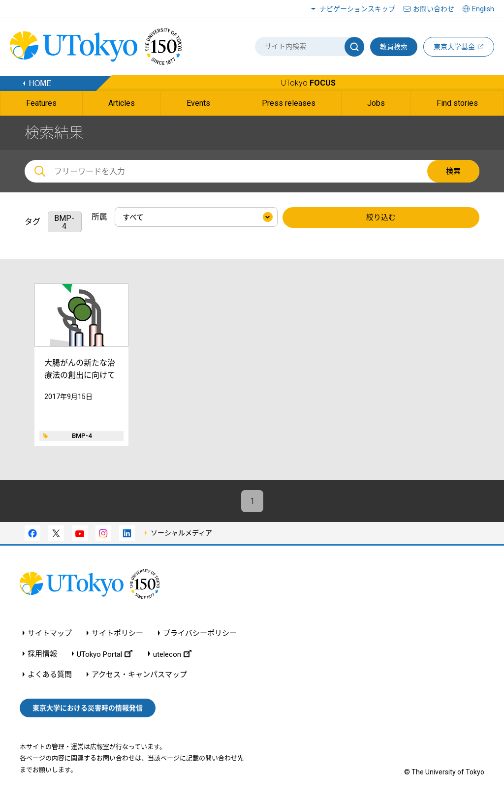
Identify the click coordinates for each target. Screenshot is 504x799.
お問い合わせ (433, 8)
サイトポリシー (117, 633)
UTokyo (308, 83)
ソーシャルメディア (181, 533)
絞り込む (381, 217)
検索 (453, 171)
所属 (99, 216)
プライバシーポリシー (200, 633)
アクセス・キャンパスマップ (139, 674)
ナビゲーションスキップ (357, 8)
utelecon (172, 654)
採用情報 (42, 654)
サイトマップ (50, 633)
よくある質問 (50, 674)
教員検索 (394, 47)
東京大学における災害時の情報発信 (87, 708)
